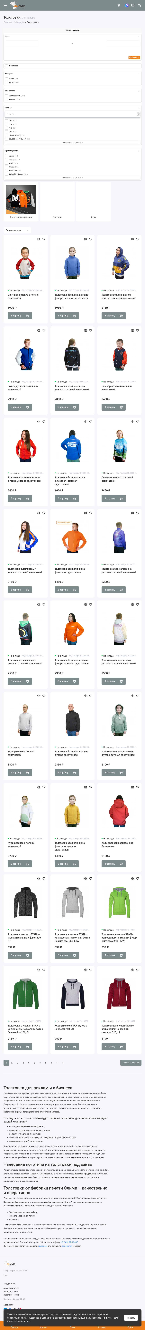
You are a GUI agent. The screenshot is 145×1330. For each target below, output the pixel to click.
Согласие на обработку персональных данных (65, 1317)
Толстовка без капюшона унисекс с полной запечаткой (72, 388)
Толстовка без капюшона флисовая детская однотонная (70, 846)
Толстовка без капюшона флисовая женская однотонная (70, 481)
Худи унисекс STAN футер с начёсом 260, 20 (71, 1027)
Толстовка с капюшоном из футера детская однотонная (118, 753)
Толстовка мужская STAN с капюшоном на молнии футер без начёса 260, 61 (25, 1029)
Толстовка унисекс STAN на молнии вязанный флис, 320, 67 (24, 937)
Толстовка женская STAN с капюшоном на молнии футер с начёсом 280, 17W (119, 937)
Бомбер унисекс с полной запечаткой (23, 388)
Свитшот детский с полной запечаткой (23, 296)
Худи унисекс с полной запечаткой (21, 753)
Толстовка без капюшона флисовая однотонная (70, 570)
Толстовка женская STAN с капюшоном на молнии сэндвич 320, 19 (118, 1029)
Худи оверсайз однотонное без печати (117, 844)
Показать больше (131, 1063)
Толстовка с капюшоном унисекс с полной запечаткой (119, 296)
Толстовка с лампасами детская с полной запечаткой (25, 662)
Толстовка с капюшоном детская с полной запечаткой (119, 662)
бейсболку (67, 1246)
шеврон (43, 1246)
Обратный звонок (12, 1295)
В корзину (20, 315)
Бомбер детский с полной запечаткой (117, 388)
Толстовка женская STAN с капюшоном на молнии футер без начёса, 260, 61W (72, 937)
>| (62, 1063)
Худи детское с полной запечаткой (21, 844)
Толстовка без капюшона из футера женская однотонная (72, 662)
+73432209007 (11, 1288)
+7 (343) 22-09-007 (69, 1242)
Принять (131, 1318)
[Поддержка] (139, 5)
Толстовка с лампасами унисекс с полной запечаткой (25, 570)
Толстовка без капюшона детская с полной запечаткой (119, 570)
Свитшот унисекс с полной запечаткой (117, 479)
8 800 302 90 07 (12, 1291)
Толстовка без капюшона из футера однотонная (71, 753)
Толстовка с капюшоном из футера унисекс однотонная (24, 479)
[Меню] (5, 5)
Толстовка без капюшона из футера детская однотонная (71, 296)
